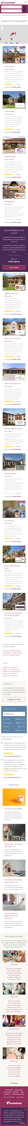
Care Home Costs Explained (13, 809)
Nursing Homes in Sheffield (14, 1035)
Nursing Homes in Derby (14, 1040)
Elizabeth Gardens (10, 474)
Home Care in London (14, 1003)
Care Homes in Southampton (14, 973)
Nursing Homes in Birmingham (14, 1033)
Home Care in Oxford (14, 1001)
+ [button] (2, 27)
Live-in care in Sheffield (14, 1076)
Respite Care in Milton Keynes (11, 669)
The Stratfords (9, 521)
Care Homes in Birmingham (14, 969)
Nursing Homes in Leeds (14, 1037)
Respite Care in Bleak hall (10, 673)
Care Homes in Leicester (14, 971)
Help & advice (19, 1090)
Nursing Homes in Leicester (14, 1042)
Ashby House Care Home (12, 383)
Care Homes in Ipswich (14, 975)
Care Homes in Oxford (14, 979)
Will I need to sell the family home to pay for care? (13, 881)
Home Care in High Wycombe (14, 1009)
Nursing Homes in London (14, 1044)
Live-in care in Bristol (14, 1072)
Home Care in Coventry (14, 1007)
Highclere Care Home (11, 293)
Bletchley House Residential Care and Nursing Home (13, 614)
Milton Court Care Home (12, 338)
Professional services (18, 1094)
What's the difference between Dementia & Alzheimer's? (11, 915)
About (22, 1092)
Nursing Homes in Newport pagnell (12, 653)
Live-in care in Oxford (14, 1070)
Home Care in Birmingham (14, 1005)
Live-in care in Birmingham (14, 1068)
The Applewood (9, 201)
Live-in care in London (14, 1065)
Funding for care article (14, 699)
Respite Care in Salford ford (10, 676)
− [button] (2, 29)
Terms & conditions (9, 1097)
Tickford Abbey (9, 111)
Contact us (7, 1094)
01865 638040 (14, 261)
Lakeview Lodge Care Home (13, 428)
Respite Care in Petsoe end (10, 667)
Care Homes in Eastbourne (14, 977)
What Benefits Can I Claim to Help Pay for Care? (13, 845)
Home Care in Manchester (14, 1011)
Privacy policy (20, 1097)
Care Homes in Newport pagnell (11, 651)
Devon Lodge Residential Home (12, 567)
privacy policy (7, 1121)
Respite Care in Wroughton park (11, 671)
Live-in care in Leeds (14, 1074)
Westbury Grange (10, 156)
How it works (9, 1090)
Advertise (16, 1092)
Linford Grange (9, 66)
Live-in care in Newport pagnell (11, 655)
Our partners (7, 1092)
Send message (14, 267)
